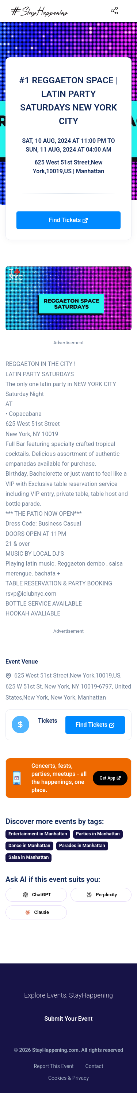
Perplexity (101, 894)
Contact (94, 1066)
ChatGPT (36, 894)
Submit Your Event (69, 1018)
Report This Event (53, 1066)
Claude (36, 912)
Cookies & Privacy (68, 1078)
